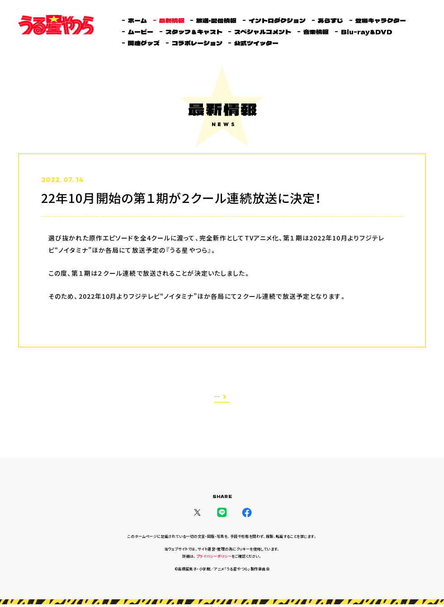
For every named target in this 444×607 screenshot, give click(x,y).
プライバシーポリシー (213, 559)
